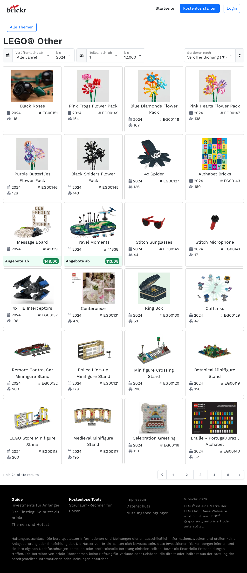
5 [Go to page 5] (228, 475)
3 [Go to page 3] (200, 475)
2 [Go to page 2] (187, 475)
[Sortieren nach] (210, 55)
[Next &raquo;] (239, 474)
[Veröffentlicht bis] (64, 55)
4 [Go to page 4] (214, 475)
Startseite (165, 8)
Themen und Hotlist (30, 524)
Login (232, 8)
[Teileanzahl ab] (103, 55)
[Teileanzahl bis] (133, 55)
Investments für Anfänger (36, 505)
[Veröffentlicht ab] (32, 55)
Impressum (136, 499)
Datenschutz (138, 506)
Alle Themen (22, 27)
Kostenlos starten (200, 8)
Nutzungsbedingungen (147, 513)
